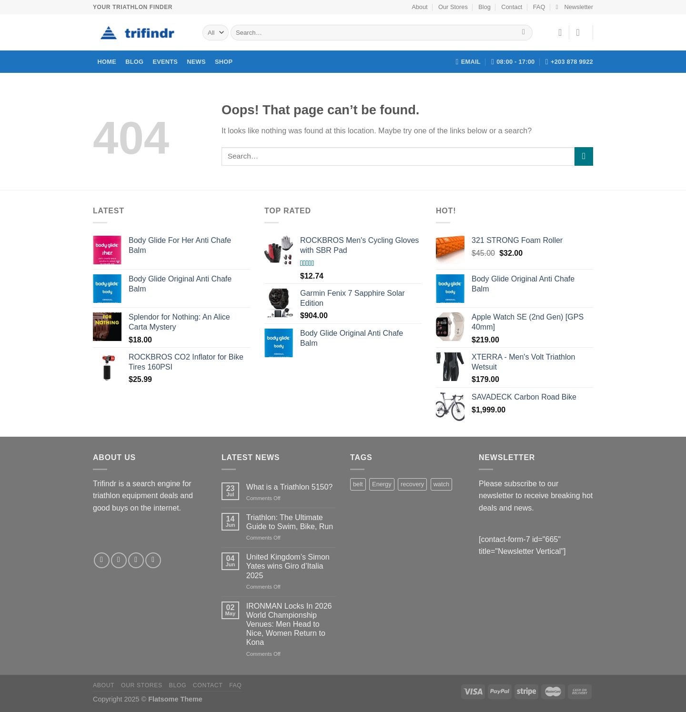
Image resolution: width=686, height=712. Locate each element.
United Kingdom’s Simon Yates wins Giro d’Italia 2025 (288, 566)
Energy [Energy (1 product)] (382, 484)
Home (107, 61)
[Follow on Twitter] (119, 560)
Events (165, 61)
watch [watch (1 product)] (441, 484)
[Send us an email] (136, 560)
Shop (223, 61)
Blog (484, 6)
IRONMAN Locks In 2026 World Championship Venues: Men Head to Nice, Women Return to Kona (289, 624)
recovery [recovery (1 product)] (412, 484)
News (196, 61)
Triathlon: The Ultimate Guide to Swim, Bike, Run (289, 522)
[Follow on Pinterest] (153, 560)
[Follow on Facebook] (102, 560)
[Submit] (524, 33)
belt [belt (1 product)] (358, 484)
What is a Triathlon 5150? (289, 487)
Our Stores (453, 6)
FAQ (539, 6)
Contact (511, 6)
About (419, 6)
